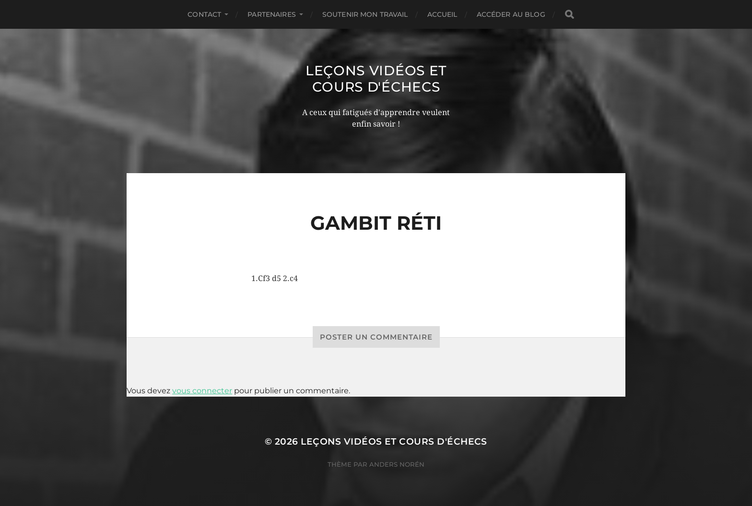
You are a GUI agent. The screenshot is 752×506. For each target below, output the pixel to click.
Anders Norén (396, 464)
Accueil (442, 14)
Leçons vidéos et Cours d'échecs (376, 78)
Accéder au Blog (511, 14)
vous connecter (202, 390)
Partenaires (271, 14)
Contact (204, 14)
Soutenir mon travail (365, 14)
